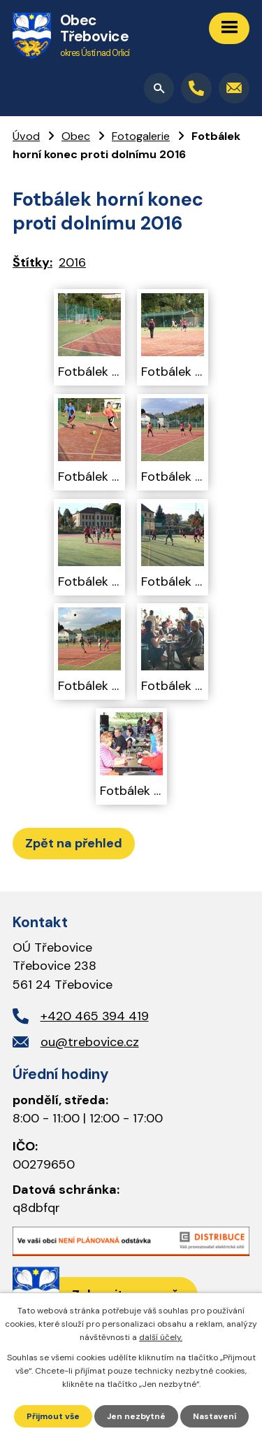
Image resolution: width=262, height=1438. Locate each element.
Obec (75, 136)
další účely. (160, 1337)
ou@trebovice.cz (90, 1042)
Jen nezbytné (136, 1416)
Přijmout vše (53, 1416)
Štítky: (32, 262)
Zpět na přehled (73, 843)
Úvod (26, 136)
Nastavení (214, 1416)
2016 (72, 262)
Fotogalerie (141, 136)
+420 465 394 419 (95, 1016)
